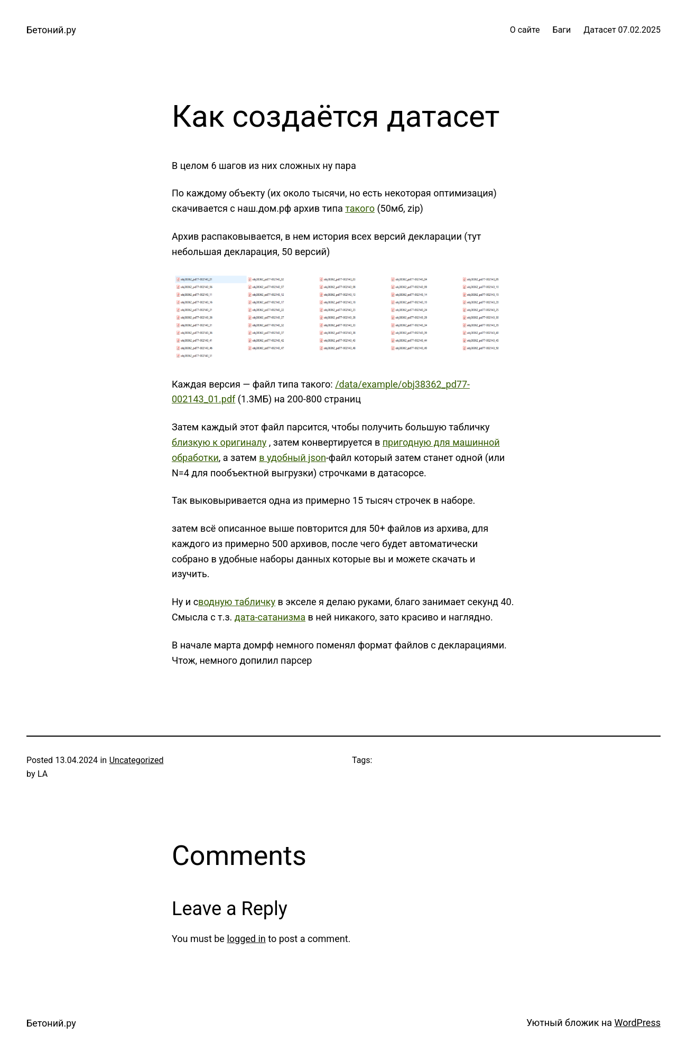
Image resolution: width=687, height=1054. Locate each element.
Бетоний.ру (51, 29)
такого (360, 208)
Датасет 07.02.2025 (622, 30)
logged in (246, 938)
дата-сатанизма (270, 617)
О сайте (525, 30)
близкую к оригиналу (219, 442)
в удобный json (292, 457)
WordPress (638, 1022)
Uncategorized (136, 760)
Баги (562, 30)
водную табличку (236, 601)
